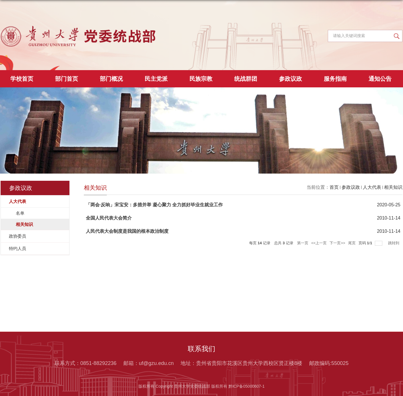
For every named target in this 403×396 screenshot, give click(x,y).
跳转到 (394, 243)
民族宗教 (200, 79)
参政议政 (290, 79)
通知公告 (380, 79)
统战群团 (245, 79)
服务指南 (335, 79)
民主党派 (156, 79)
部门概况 (111, 79)
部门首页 (66, 79)
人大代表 (372, 187)
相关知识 (393, 187)
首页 (334, 187)
